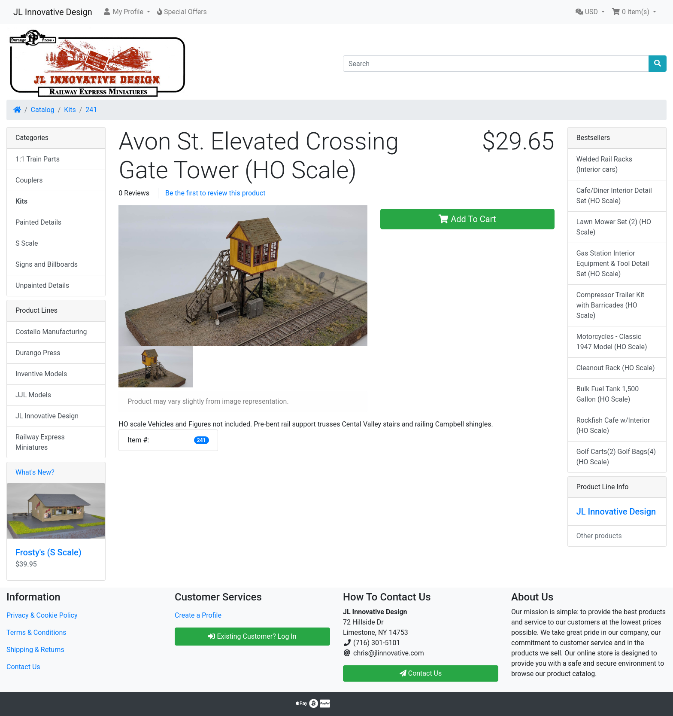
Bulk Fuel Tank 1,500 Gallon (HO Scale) (607, 394)
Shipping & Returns (35, 650)
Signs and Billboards (46, 264)
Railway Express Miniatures (40, 442)
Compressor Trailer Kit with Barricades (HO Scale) (610, 305)
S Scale (26, 243)
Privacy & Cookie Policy (42, 615)
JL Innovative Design (52, 12)
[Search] (496, 63)
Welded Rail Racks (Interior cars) (604, 164)
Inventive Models (41, 374)
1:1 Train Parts (37, 159)
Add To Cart (467, 219)
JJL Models (33, 395)
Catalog (43, 110)
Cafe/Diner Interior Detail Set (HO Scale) (614, 195)
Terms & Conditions (36, 632)
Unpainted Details (42, 285)
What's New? (35, 472)
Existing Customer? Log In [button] (252, 636)
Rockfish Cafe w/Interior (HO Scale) (613, 425)
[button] (126, 12)
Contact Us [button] (421, 673)
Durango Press (37, 353)
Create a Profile (198, 615)
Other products (599, 536)
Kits (70, 110)
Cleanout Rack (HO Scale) (615, 368)
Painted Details (38, 222)
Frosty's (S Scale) (48, 552)
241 (91, 110)
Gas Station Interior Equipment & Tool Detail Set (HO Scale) (612, 263)
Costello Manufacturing (51, 332)
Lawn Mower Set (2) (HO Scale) (613, 227)
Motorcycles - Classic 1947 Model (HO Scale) (611, 341)
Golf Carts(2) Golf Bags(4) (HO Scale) (616, 457)
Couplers (28, 180)
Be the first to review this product (215, 193)
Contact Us (23, 667)
